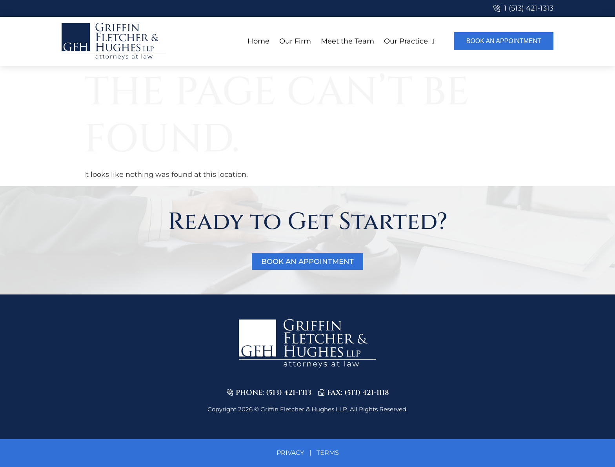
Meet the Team (347, 41)
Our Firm (295, 41)
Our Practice (409, 41)
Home (258, 41)
